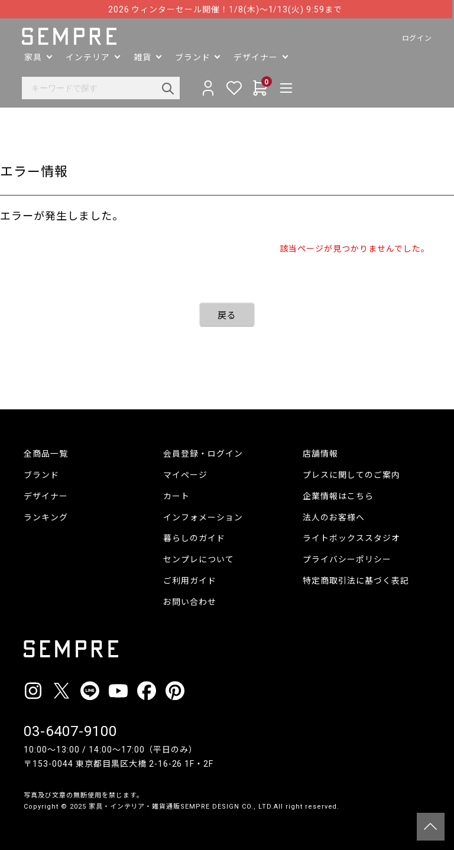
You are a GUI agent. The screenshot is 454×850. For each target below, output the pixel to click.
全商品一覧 (46, 453)
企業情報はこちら (338, 496)
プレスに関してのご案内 (351, 475)
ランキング (46, 517)
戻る (227, 315)
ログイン (415, 38)
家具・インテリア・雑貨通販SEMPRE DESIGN (164, 806)
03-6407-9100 (70, 731)
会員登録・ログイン (203, 453)
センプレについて (198, 559)
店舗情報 (320, 453)
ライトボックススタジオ (351, 538)
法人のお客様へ (334, 517)
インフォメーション (203, 517)
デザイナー (46, 496)
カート (176, 496)
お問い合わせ (189, 602)
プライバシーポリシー (347, 559)
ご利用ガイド (189, 580)
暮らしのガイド (194, 538)
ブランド (41, 475)
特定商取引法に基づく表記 (356, 580)
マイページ (185, 475)
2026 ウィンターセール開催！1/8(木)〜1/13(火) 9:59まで (226, 9)
